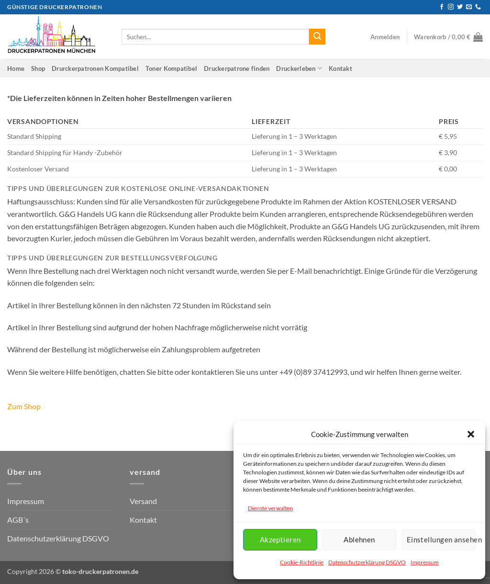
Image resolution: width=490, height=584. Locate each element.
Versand (143, 500)
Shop (38, 68)
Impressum (425, 562)
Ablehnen (359, 539)
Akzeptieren (280, 539)
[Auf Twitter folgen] (460, 7)
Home (15, 68)
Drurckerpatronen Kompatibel (95, 68)
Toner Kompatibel (171, 68)
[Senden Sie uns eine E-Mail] (469, 7)
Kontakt (340, 68)
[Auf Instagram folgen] (451, 7)
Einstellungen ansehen (441, 539)
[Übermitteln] (317, 37)
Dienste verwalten (270, 508)
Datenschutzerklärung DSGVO (367, 562)
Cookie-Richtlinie (301, 562)
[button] (471, 434)
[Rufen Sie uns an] (478, 7)
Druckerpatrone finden (236, 68)
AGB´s (18, 519)
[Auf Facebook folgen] (442, 7)
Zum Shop (24, 406)
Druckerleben (299, 68)
